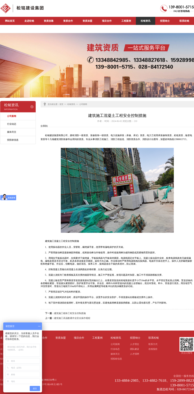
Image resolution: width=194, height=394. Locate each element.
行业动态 (11, 124)
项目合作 (107, 21)
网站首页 (10, 21)
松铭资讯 (145, 21)
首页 (61, 104)
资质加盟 (87, 21)
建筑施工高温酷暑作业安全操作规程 (72, 318)
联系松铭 (184, 21)
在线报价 (152, 349)
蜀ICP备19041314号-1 (45, 380)
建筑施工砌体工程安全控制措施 (70, 313)
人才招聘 (134, 354)
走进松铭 (29, 21)
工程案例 (126, 21)
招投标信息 (12, 140)
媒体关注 (11, 132)
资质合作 (68, 21)
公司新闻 (10, 29)
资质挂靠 (48, 21)
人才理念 (134, 344)
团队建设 (134, 349)
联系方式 (152, 344)
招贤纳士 (165, 21)
